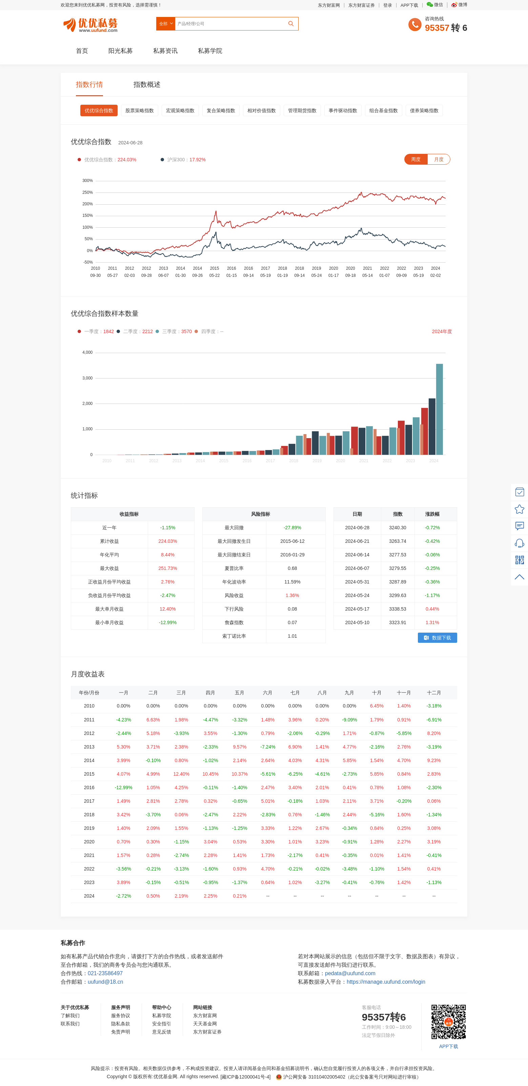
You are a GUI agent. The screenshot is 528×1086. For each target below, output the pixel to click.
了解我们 (70, 1015)
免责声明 (120, 1031)
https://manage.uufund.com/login (386, 982)
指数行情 (89, 84)
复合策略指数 (221, 110)
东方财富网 (329, 5)
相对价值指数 (261, 110)
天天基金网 (205, 1023)
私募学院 (210, 50)
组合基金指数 (383, 110)
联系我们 (70, 1023)
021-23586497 (105, 973)
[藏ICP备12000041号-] (246, 1077)
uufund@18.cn (105, 982)
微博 (459, 4)
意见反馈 (161, 1031)
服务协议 (120, 1015)
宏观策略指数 (180, 110)
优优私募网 (91, 23)
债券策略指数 (424, 110)
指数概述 (147, 84)
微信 (435, 4)
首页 (82, 50)
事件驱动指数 (343, 110)
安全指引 (161, 1023)
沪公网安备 (310, 1077)
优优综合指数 (99, 110)
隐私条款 (120, 1023)
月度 (439, 159)
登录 (387, 5)
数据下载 (437, 637)
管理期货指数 (302, 110)
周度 (416, 159)
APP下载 (409, 5)
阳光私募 (120, 50)
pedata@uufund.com (350, 973)
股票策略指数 (139, 110)
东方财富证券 (361, 5)
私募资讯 (165, 50)
